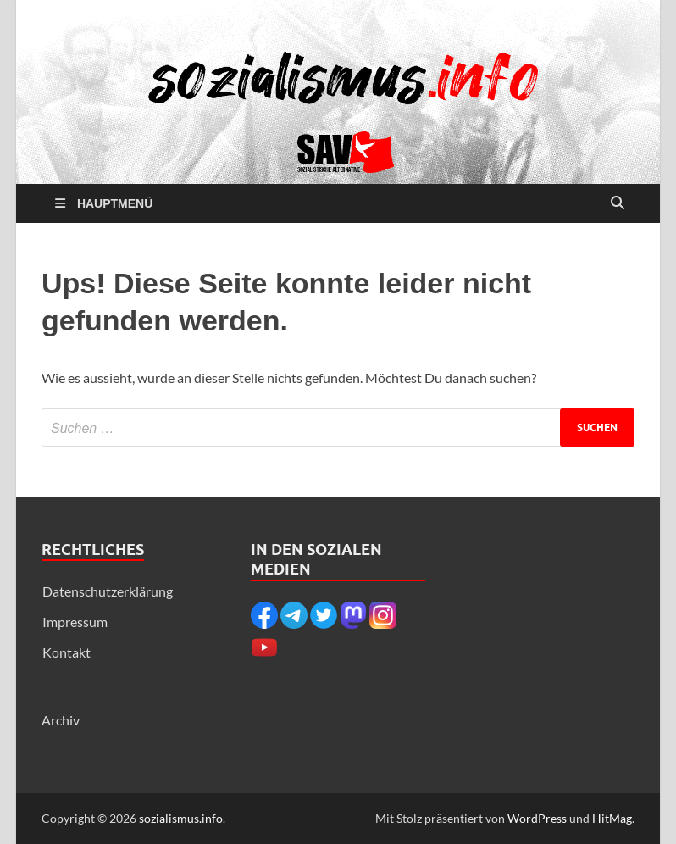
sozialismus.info (181, 818)
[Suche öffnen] (617, 203)
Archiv (61, 720)
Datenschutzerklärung (107, 591)
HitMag (612, 818)
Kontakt (66, 652)
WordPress (537, 818)
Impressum (75, 622)
